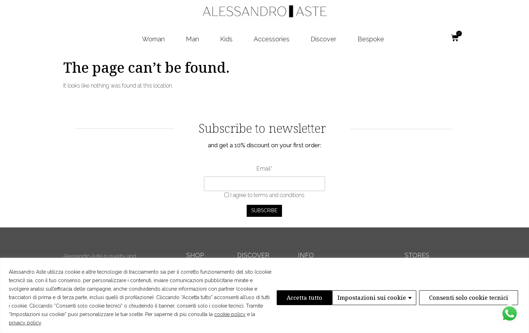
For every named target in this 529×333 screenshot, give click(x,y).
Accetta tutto (492, 297)
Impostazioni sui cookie (315, 297)
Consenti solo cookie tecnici (412, 297)
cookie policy (230, 314)
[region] (264, 295)
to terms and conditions (276, 195)
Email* (264, 169)
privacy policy (25, 323)
